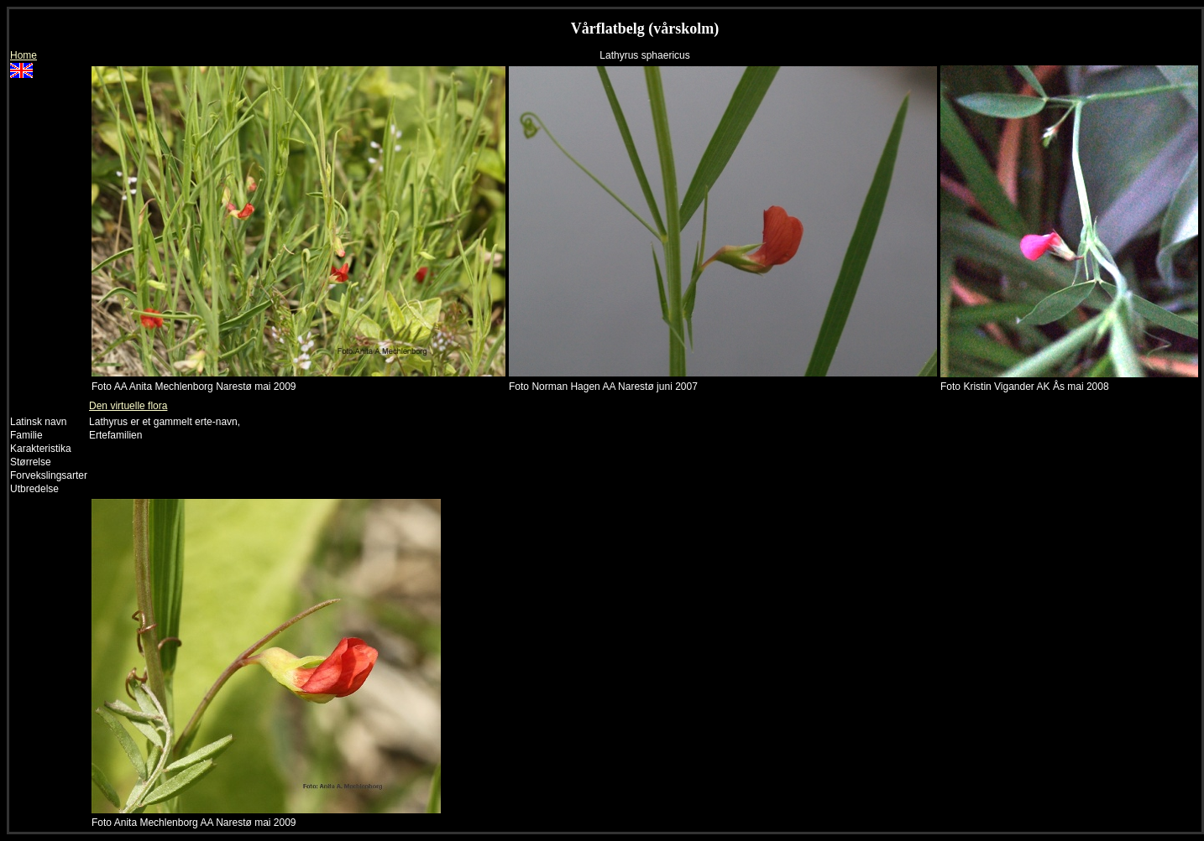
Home (23, 55)
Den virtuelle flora (128, 406)
